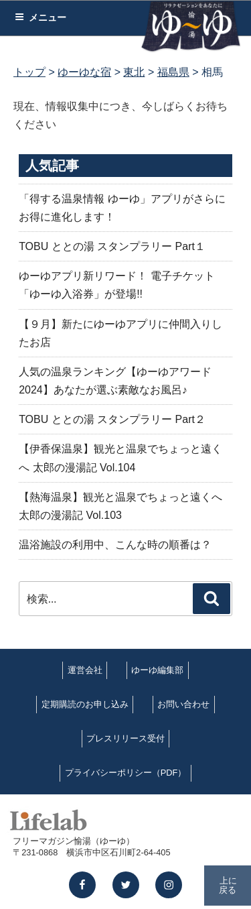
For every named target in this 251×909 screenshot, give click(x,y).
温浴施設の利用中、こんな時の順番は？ (115, 544)
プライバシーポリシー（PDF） (126, 773)
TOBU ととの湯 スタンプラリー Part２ (112, 419)
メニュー (40, 17)
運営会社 (85, 670)
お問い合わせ (183, 704)
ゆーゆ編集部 (157, 670)
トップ (29, 72)
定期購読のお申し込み (85, 704)
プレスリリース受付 (125, 738)
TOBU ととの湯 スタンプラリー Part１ (112, 246)
